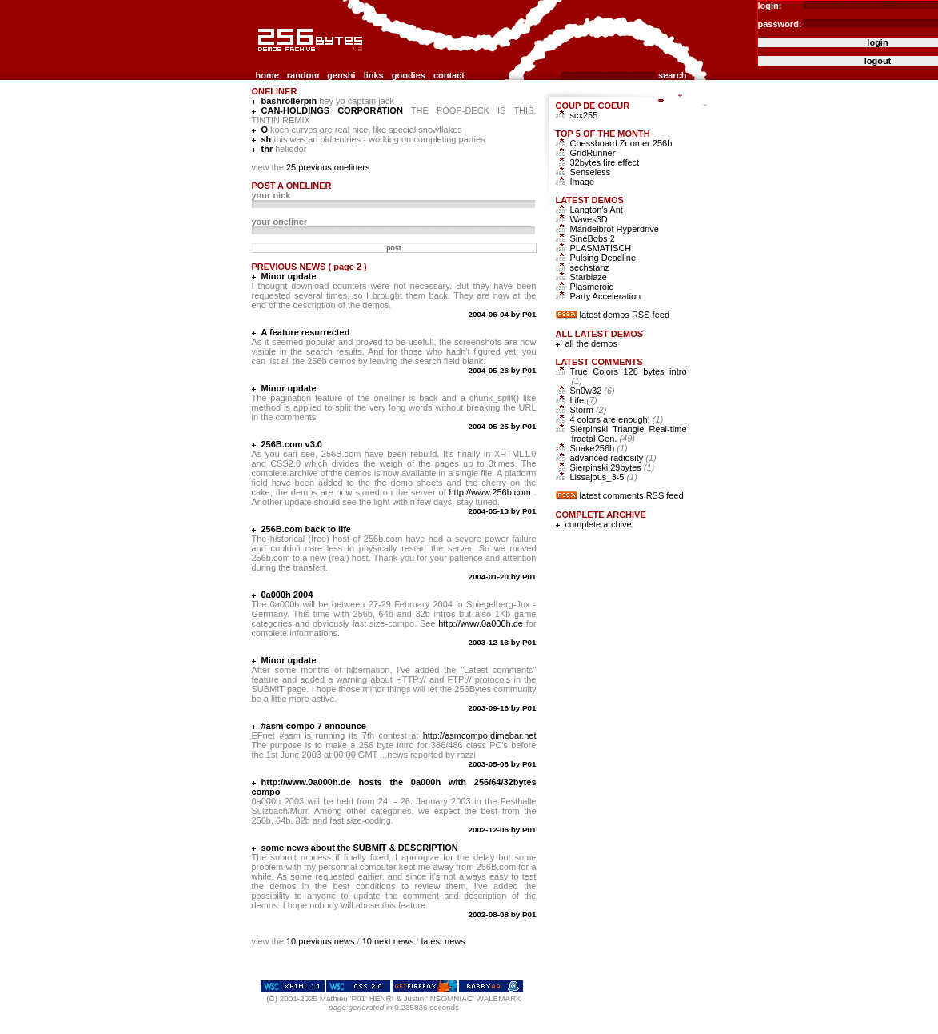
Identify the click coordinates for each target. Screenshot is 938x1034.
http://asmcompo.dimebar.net (480, 735)
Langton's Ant (596, 209)
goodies (408, 75)
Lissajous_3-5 (603, 477)
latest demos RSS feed (625, 314)
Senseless (590, 172)
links (374, 75)
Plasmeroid (592, 286)
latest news (443, 941)
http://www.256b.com (489, 492)
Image (582, 181)
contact (449, 75)
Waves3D (589, 219)
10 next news (388, 941)
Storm (588, 410)
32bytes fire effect (605, 162)
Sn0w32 (592, 390)
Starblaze (588, 277)
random (303, 75)
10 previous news (320, 941)
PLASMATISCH (601, 248)
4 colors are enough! (617, 419)
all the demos (591, 343)
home (267, 75)
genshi (341, 75)
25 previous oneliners (328, 167)
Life (583, 400)
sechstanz (590, 267)
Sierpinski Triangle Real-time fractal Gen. (628, 433)
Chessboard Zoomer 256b (621, 143)
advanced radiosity (613, 458)
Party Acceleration (605, 296)
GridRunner (593, 153)
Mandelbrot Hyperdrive (614, 229)
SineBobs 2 (592, 238)
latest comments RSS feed (632, 495)
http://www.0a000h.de (480, 623)
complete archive (598, 524)
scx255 (584, 115)
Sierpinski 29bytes (612, 467)
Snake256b (599, 448)
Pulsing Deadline (603, 258)
